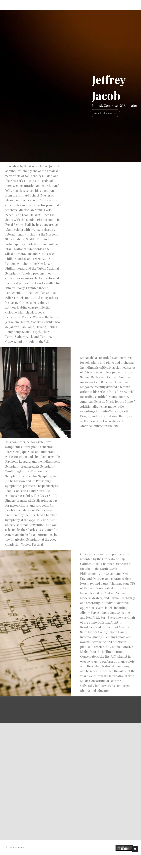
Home (7, 5)
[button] (103, 113)
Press (105, 5)
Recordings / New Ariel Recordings (77, 5)
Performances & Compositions (33, 5)
